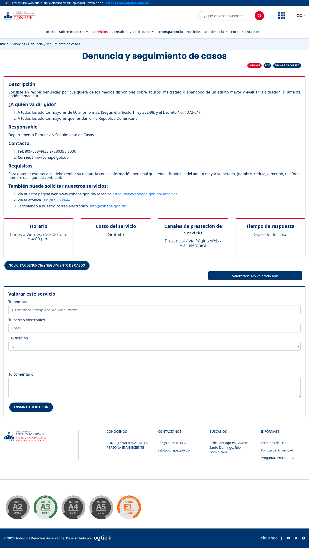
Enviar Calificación (31, 407)
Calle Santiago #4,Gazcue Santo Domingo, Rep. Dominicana (228, 447)
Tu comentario (21, 374)
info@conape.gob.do (108, 206)
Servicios (100, 31)
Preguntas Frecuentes (277, 457)
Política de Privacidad (277, 450)
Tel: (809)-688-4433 (58, 200)
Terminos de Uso (273, 443)
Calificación (18, 338)
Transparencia (170, 31)
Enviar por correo (287, 65)
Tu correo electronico (26, 320)
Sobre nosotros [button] (74, 31)
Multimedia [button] (215, 31)
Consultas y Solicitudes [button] (133, 31)
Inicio (50, 31)
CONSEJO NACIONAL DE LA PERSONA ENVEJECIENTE (127, 445)
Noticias (194, 31)
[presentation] (43, 363)
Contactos (251, 31)
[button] (281, 17)
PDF (267, 65)
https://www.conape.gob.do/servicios (145, 194)
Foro (235, 31)
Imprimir (254, 65)
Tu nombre (17, 302)
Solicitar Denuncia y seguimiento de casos (47, 265)
